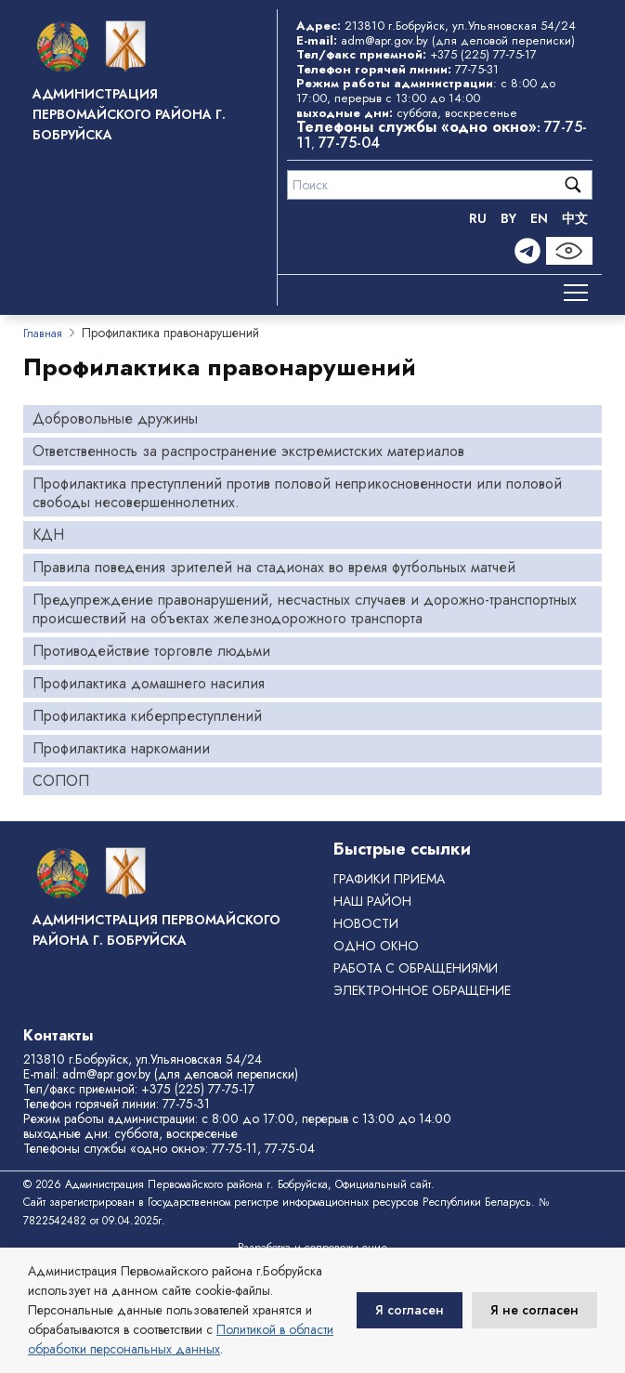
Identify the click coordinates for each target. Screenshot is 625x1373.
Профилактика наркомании (121, 748)
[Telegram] (527, 251)
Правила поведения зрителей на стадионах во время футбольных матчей (274, 567)
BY (508, 218)
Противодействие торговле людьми (151, 650)
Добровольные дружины (115, 418)
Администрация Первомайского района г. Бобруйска (129, 114)
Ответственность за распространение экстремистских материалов (248, 451)
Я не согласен (534, 1310)
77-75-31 (477, 69)
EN (539, 218)
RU (478, 218)
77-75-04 (349, 142)
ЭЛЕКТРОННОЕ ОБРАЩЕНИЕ (422, 990)
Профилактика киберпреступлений (147, 715)
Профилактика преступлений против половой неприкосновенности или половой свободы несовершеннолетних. (297, 493)
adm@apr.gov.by (384, 40)
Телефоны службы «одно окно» (114, 1148)
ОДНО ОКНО (376, 945)
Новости (365, 923)
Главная (42, 333)
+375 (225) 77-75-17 (483, 54)
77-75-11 (234, 1148)
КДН (48, 534)
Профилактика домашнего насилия (149, 683)
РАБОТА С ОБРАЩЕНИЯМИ (415, 968)
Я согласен (409, 1310)
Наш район (372, 901)
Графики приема (389, 879)
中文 (575, 218)
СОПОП (61, 780)
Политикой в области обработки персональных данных (180, 1339)
